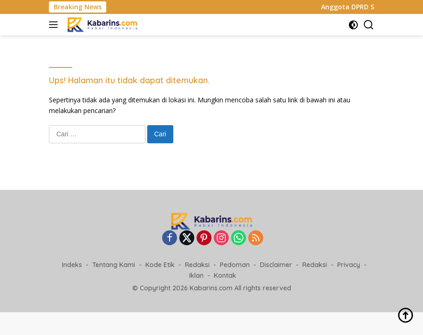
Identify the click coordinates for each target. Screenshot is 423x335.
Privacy (348, 265)
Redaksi (197, 265)
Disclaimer (276, 265)
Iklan (196, 275)
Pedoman (235, 265)
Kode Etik (160, 265)
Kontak (225, 275)
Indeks (72, 265)
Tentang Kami (113, 265)
